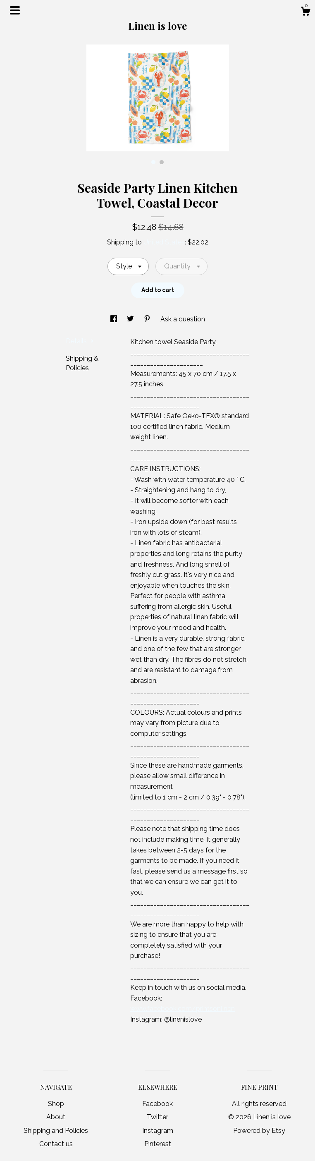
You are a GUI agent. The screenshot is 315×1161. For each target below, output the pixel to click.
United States (164, 242)
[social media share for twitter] (131, 319)
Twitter (157, 1117)
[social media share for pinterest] (148, 319)
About (55, 1117)
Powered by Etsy (259, 1131)
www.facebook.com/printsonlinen (182, 1009)
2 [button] (162, 162)
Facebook (157, 1104)
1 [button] (153, 162)
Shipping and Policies (56, 1131)
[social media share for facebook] (114, 319)
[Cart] (305, 12)
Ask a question (182, 319)
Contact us (56, 1144)
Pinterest (157, 1144)
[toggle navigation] (15, 10)
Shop (56, 1104)
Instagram (157, 1131)
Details (80, 341)
